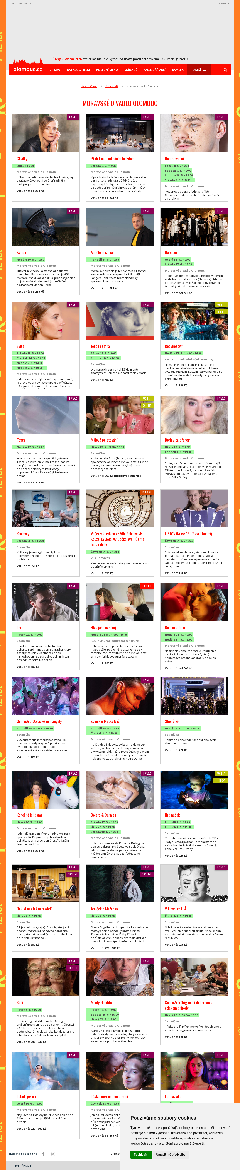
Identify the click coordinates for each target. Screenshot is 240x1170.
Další (199, 70)
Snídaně (130, 70)
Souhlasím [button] (141, 1154)
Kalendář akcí (155, 70)
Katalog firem (78, 70)
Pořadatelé (111, 86)
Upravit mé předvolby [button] (170, 1154)
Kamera (178, 70)
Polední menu (107, 70)
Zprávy (55, 70)
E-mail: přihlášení (23, 1165)
